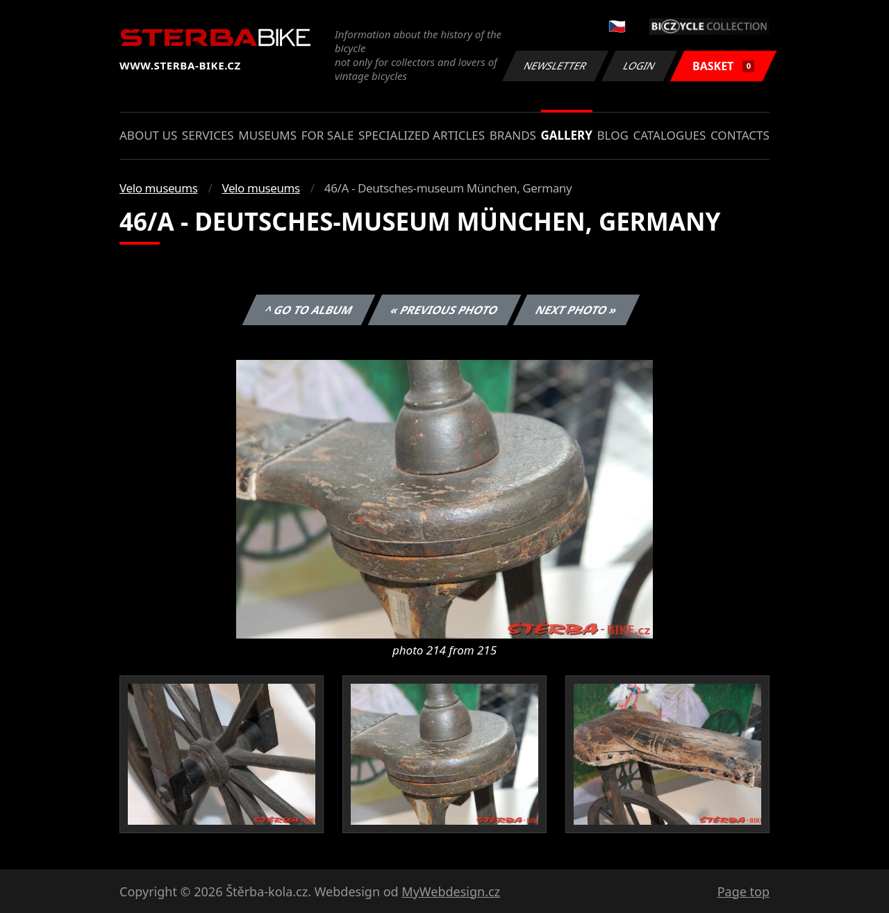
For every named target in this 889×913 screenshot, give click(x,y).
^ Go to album (308, 310)
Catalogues (669, 135)
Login (639, 65)
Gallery (566, 135)
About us (148, 135)
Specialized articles (421, 135)
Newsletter (555, 65)
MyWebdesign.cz (450, 891)
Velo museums (158, 188)
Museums (267, 135)
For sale (327, 135)
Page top (743, 891)
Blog (613, 135)
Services (208, 135)
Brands (513, 135)
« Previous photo (444, 310)
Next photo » (576, 310)
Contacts (740, 135)
